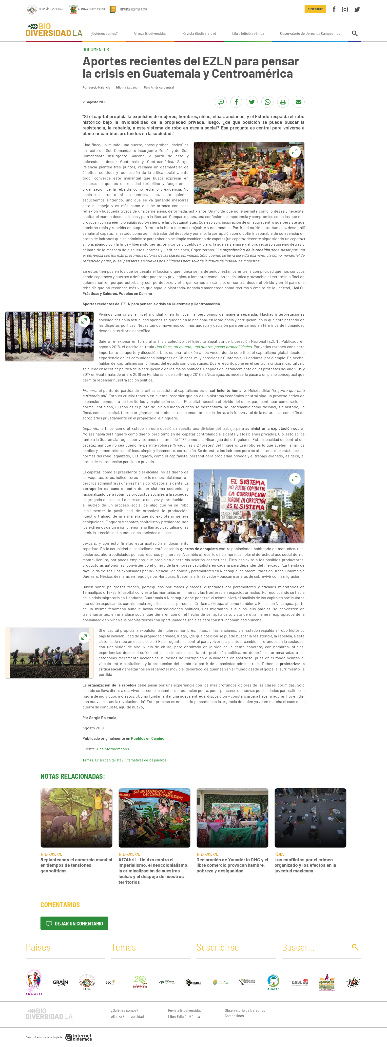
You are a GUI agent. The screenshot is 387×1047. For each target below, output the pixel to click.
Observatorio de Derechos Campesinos (310, 33)
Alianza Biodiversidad (150, 33)
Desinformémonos (113, 748)
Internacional (51, 854)
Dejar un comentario (74, 923)
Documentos (95, 49)
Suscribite (315, 9)
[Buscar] (314, 947)
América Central (162, 87)
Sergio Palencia (99, 87)
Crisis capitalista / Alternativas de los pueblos (130, 760)
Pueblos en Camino (147, 738)
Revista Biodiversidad (199, 33)
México (279, 854)
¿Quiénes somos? (104, 33)
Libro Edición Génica (248, 33)
